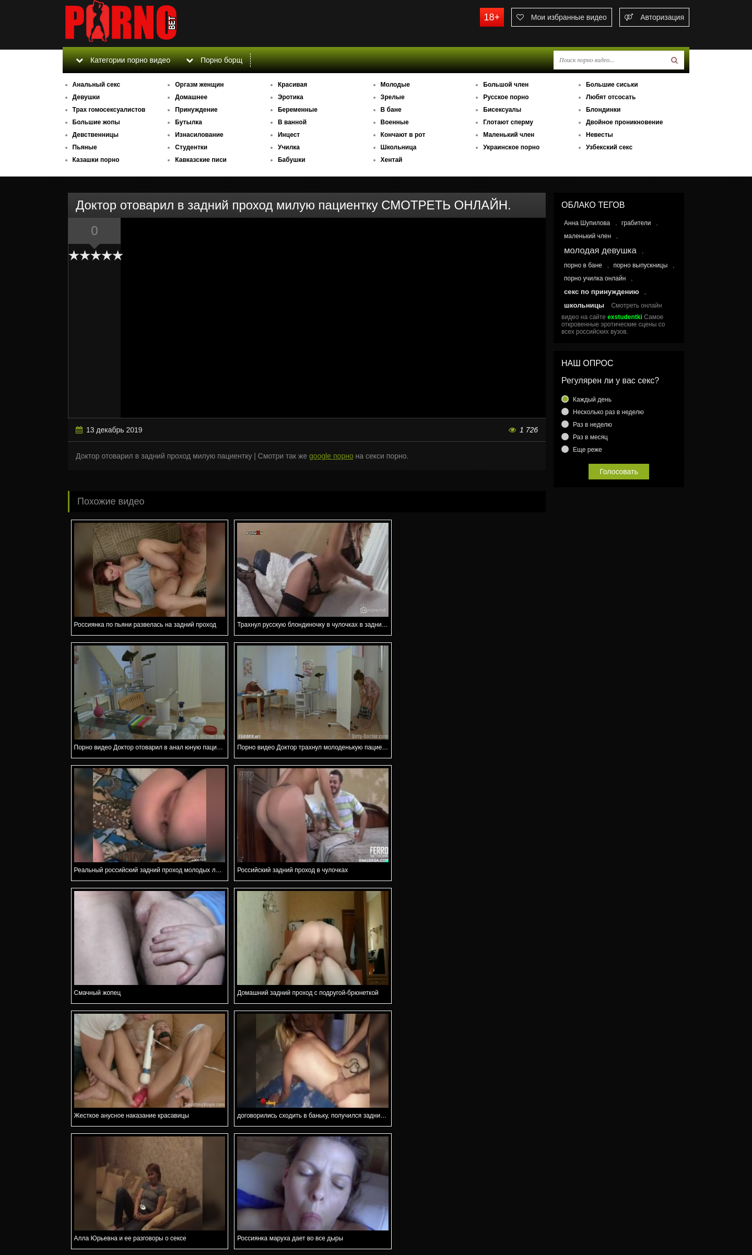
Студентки (191, 147)
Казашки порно (96, 159)
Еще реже (587, 449)
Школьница (399, 147)
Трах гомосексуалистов (109, 109)
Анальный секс (97, 84)
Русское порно (505, 97)
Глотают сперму (508, 122)
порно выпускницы (640, 265)
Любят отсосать (611, 97)
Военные (395, 122)
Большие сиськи (612, 84)
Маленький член (508, 134)
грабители (636, 223)
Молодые (395, 84)
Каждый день (592, 399)
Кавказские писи (201, 159)
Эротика (290, 97)
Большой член (505, 84)
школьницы (584, 305)
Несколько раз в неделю (608, 412)
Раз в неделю (592, 424)
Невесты (599, 134)
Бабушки (292, 159)
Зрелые (393, 97)
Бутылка (188, 122)
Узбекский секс (609, 147)
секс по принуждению (601, 292)
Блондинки (603, 109)
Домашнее (191, 97)
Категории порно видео (122, 60)
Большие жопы (96, 122)
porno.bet (141, 23)
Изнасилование (199, 134)
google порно (331, 456)
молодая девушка (600, 250)
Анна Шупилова (587, 223)
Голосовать (619, 471)
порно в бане (583, 265)
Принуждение (196, 109)
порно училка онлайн (595, 278)
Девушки (86, 97)
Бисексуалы (502, 109)
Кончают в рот (403, 134)
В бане (391, 109)
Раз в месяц (590, 437)
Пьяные (85, 147)
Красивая (292, 84)
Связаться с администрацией (116, 1218)
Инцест (289, 134)
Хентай (392, 159)
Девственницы (96, 134)
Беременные (298, 109)
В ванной (292, 122)
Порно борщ (213, 60)
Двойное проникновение (624, 122)
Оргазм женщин (199, 84)
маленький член (587, 236)
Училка (289, 147)
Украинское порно (511, 147)
